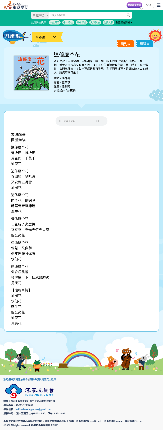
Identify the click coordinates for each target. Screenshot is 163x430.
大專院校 (95, 22)
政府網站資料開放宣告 (15, 379)
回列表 (125, 43)
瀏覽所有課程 (124, 22)
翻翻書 (144, 43)
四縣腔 (40, 37)
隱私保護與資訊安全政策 (42, 379)
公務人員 (108, 22)
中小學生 (68, 22)
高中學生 (82, 22)
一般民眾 (55, 22)
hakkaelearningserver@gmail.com (33, 409)
